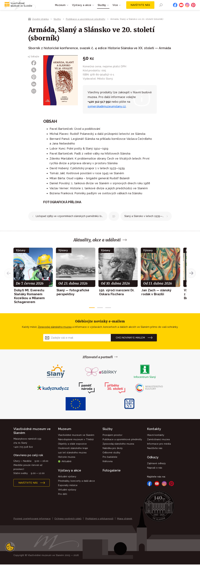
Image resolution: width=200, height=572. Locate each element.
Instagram (187, 9)
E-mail (33, 98)
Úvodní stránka (40, 26)
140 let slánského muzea (72, 460)
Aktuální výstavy (67, 484)
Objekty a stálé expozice (72, 451)
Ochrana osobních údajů (67, 526)
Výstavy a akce (69, 478)
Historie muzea (66, 464)
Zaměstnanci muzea (158, 447)
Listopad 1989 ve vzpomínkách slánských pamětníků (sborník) (71, 223)
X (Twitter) (33, 77)
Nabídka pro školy (112, 455)
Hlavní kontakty (155, 442)
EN (167, 9)
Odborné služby (111, 460)
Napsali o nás (154, 475)
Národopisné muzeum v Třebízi (76, 447)
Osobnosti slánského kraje (73, 455)
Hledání (161, 9)
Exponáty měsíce (68, 492)
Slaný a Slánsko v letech (146, 223)
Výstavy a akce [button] (81, 8)
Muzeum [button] (60, 8)
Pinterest (193, 9)
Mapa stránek (124, 526)
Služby (57, 26)
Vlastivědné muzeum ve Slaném (76, 442)
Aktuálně (65, 468)
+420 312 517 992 (99, 109)
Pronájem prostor (112, 442)
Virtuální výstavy (67, 497)
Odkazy (152, 465)
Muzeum (64, 436)
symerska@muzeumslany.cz (107, 114)
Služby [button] (102, 8)
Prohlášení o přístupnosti (99, 526)
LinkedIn (33, 91)
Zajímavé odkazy (156, 470)
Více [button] (115, 8)
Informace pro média (159, 451)
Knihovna (107, 468)
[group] (33, 283)
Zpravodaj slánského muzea (55, 334)
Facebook (175, 9)
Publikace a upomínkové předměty (85, 26)
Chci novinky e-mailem (130, 345)
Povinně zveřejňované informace (32, 526)
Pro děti (62, 501)
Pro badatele (109, 464)
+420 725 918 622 (23, 454)
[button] (91, 315)
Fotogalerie (111, 478)
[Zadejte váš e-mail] (77, 345)
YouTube (181, 9)
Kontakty (154, 436)
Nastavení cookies (10, 554)
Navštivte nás (140, 8)
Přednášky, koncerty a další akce (76, 488)
